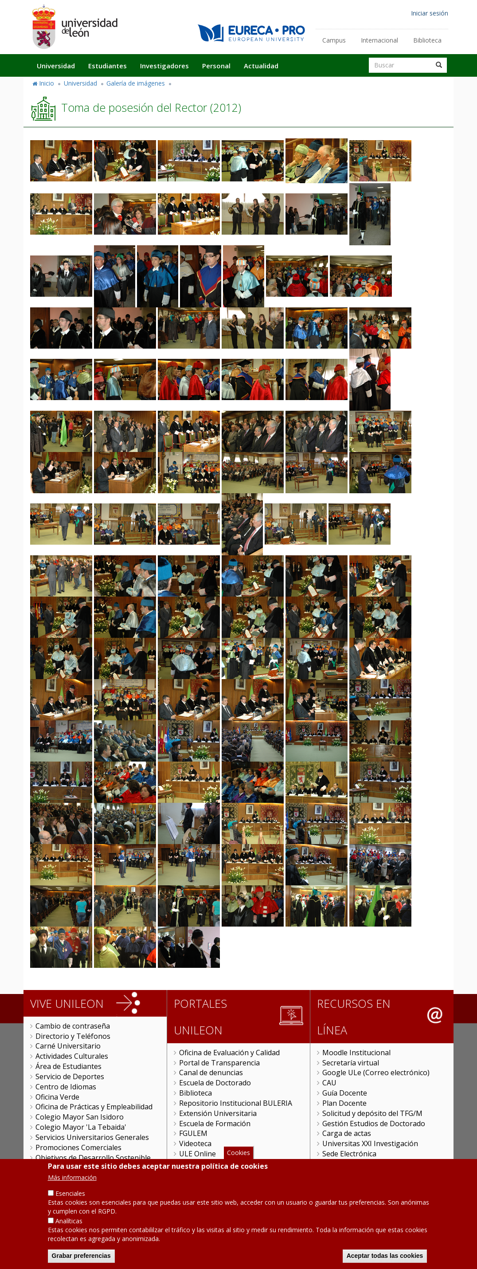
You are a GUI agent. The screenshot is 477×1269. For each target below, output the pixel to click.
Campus (334, 40)
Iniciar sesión (429, 13)
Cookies (238, 1153)
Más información (72, 1178)
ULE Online (197, 1154)
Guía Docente (344, 1093)
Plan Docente (344, 1103)
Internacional (379, 40)
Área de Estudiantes (68, 1066)
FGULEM (193, 1133)
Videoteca (195, 1143)
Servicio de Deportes (69, 1076)
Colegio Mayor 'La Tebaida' (80, 1127)
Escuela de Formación (214, 1123)
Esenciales (70, 1194)
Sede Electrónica (349, 1154)
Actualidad (261, 65)
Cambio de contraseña (72, 1026)
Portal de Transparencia (219, 1063)
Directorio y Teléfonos (72, 1036)
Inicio (46, 83)
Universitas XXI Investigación (370, 1143)
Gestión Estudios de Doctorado (373, 1123)
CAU (329, 1083)
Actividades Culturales (71, 1056)
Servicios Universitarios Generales (92, 1137)
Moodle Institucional (356, 1052)
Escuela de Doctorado (215, 1083)
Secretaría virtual (350, 1063)
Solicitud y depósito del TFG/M (372, 1113)
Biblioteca (427, 40)
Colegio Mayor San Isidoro (79, 1117)
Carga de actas (346, 1133)
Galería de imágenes (135, 83)
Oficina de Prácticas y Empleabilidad (93, 1107)
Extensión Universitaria (218, 1113)
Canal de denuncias (211, 1072)
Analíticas (68, 1221)
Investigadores (164, 65)
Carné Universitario (68, 1046)
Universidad (56, 65)
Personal (216, 65)
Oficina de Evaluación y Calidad (229, 1052)
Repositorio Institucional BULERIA (235, 1103)
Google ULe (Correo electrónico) (376, 1072)
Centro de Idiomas (65, 1087)
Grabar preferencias (81, 1256)
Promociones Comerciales (78, 1147)
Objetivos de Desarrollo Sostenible (93, 1158)
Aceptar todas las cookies (385, 1256)
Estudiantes (107, 65)
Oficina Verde (57, 1097)
